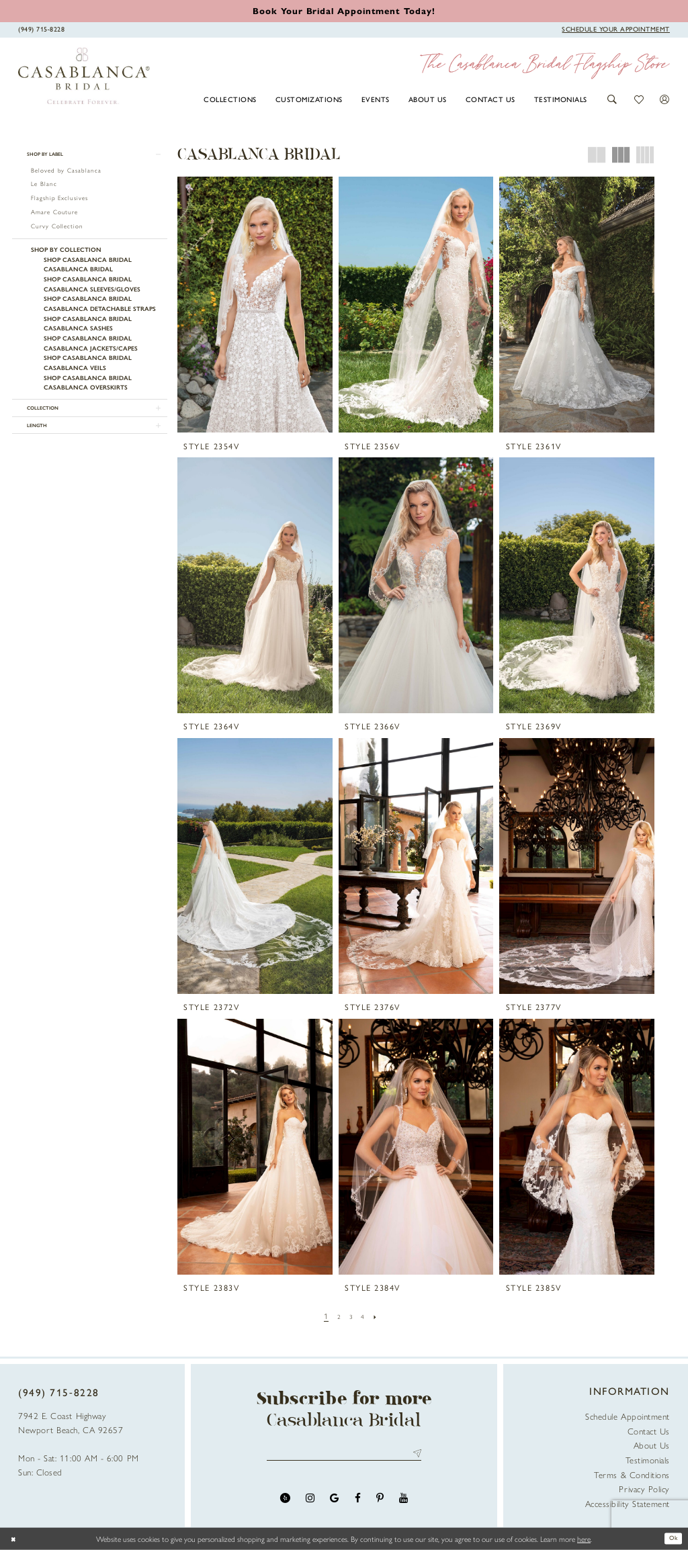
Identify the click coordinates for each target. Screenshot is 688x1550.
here (584, 1538)
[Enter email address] (344, 1456)
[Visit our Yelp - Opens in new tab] (285, 1502)
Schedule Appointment (627, 1416)
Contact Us (649, 1430)
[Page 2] (337, 1316)
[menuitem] (230, 98)
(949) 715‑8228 (58, 1392)
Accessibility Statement (627, 1503)
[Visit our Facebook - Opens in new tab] (358, 1502)
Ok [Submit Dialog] (670, 1538)
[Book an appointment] (344, 10)
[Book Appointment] (616, 29)
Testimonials (648, 1459)
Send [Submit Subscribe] (414, 1456)
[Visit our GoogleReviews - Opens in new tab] (334, 1502)
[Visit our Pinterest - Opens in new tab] (380, 1502)
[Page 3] (350, 1316)
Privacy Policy (644, 1488)
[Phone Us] (41, 29)
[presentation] (254, 304)
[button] (612, 99)
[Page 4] (364, 1316)
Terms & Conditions (632, 1474)
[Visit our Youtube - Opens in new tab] (403, 1502)
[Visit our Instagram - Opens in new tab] (310, 1502)
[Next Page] (380, 1316)
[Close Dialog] (15, 1539)
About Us (652, 1445)
